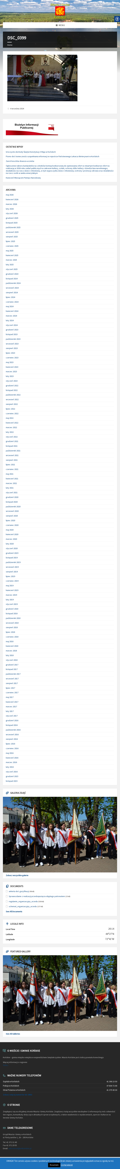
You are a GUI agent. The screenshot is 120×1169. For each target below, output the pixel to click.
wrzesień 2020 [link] (12, 511)
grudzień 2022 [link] (12, 385)
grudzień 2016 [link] (12, 720)
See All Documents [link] (14, 911)
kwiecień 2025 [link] (12, 255)
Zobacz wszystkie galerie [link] (17, 875)
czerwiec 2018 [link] (12, 636)
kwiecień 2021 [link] (12, 478)
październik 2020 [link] (13, 506)
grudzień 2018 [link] (12, 608)
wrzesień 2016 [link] (12, 734)
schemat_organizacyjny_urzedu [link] (23, 906)
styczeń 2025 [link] (12, 269)
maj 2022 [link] (9, 418)
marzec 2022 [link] (11, 427)
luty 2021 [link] (10, 487)
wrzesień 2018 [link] (12, 623)
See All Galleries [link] (13, 1033)
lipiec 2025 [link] (10, 241)
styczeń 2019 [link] (12, 604)
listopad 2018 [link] (12, 613)
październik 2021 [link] (13, 450)
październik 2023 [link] (13, 339)
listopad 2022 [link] (12, 390)
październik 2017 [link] (13, 674)
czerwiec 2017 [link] (12, 692)
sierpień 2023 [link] (12, 348)
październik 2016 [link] (13, 729)
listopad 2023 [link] (12, 334)
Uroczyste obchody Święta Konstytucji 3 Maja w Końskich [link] (31, 152)
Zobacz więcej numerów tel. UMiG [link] (17, 1094)
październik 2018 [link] (13, 618)
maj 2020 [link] (9, 529)
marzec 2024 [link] (11, 315)
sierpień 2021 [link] (12, 460)
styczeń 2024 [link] (12, 325)
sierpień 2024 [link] (12, 292)
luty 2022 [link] (10, 432)
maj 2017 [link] (9, 697)
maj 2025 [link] (9, 250)
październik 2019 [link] (13, 562)
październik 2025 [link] (13, 227)
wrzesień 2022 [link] (12, 399)
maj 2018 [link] (9, 641)
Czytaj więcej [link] (67, 1164)
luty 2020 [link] (10, 543)
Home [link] (9, 45)
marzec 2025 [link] (11, 260)
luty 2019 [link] (10, 599)
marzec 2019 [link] (11, 595)
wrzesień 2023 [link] (12, 343)
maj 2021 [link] (9, 474)
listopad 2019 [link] (12, 557)
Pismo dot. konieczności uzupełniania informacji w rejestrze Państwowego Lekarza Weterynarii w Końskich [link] (52, 156)
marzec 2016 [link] (11, 762)
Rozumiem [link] (54, 1165)
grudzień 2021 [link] (12, 441)
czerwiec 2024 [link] (12, 302)
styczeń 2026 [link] (12, 213)
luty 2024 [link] (10, 320)
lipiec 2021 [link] (10, 464)
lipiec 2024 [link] (10, 297)
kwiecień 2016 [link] (12, 757)
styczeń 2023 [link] (12, 381)
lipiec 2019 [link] (10, 576)
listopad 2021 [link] (12, 446)
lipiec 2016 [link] (10, 743)
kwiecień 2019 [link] (12, 590)
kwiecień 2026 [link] (12, 199)
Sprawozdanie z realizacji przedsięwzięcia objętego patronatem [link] (37, 896)
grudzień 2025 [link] (12, 218)
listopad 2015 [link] (12, 781)
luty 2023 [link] (10, 376)
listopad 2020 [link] (12, 502)
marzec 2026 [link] (11, 204)
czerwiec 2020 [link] (12, 525)
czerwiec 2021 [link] (12, 469)
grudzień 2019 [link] (12, 553)
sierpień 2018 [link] (12, 627)
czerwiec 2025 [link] (12, 246)
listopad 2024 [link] (12, 278)
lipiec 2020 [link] (10, 520)
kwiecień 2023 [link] (12, 367)
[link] (60, 11)
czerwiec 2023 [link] (12, 357)
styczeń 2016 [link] (12, 771)
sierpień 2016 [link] (12, 739)
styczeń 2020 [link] (12, 548)
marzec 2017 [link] (11, 706)
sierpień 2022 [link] (12, 404)
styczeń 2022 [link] (12, 436)
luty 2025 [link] (10, 264)
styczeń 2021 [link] (12, 492)
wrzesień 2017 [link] (12, 678)
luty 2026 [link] (10, 208)
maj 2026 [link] (9, 194)
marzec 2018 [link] (11, 650)
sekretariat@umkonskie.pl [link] (19, 1148)
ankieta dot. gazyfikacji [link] (19, 891)
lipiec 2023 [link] (10, 353)
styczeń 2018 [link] (12, 660)
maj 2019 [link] (9, 585)
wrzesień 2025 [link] (12, 232)
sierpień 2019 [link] (12, 571)
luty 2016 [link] (10, 767)
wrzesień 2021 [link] (12, 455)
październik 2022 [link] (13, 394)
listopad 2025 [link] (12, 222)
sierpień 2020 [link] (12, 515)
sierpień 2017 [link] (12, 683)
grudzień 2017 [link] (12, 664)
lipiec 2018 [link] (10, 632)
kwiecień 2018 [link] (12, 646)
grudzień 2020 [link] (12, 497)
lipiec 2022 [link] (10, 408)
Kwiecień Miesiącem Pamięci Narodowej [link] (23, 177)
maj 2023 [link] (9, 362)
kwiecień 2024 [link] (12, 311)
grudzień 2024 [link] (12, 274)
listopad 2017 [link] (12, 669)
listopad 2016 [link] (12, 725)
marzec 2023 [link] (11, 371)
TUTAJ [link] (5, 1065)
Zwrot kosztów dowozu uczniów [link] (20, 161)
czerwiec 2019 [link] (12, 581)
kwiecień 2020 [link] (12, 534)
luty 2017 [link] (10, 711)
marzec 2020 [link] (11, 539)
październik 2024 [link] (13, 283)
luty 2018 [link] (10, 655)
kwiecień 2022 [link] (12, 422)
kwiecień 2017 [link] (12, 702)
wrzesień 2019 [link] (12, 567)
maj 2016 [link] (9, 753)
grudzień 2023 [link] (12, 329)
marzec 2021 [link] (11, 483)
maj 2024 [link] (9, 306)
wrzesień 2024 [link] (12, 287)
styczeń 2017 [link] (12, 715)
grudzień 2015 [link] (12, 776)
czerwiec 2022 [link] (12, 413)
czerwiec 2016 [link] (12, 748)
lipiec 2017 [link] (10, 688)
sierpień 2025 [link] (12, 236)
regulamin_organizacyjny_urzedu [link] (23, 901)
